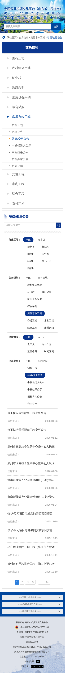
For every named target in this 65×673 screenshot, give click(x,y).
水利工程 (18, 184)
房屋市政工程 (38, 37)
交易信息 (23, 37)
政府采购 (18, 87)
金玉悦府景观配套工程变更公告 (26, 413)
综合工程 (18, 193)
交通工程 (18, 174)
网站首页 (12, 37)
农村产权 (18, 203)
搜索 (56, 26)
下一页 (30, 582)
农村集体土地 (21, 68)
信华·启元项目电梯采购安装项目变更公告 (32, 513)
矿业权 (16, 78)
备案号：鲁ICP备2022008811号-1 (32, 632)
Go (47, 582)
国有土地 (18, 58)
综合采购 (18, 107)
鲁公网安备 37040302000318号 (32, 627)
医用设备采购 (21, 97)
